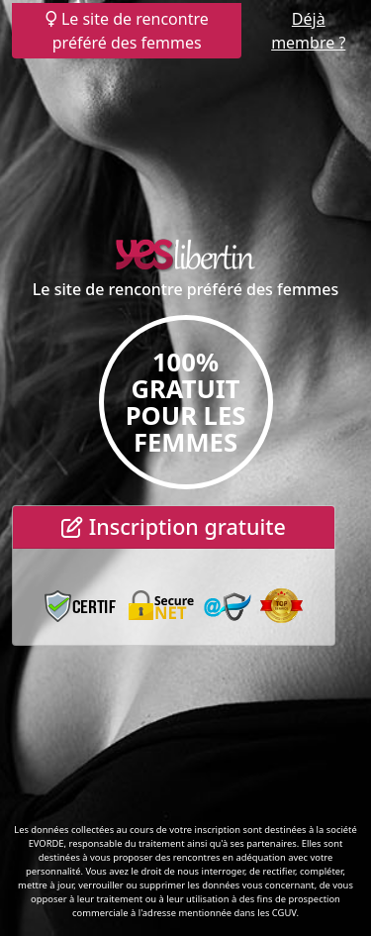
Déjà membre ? (308, 30)
